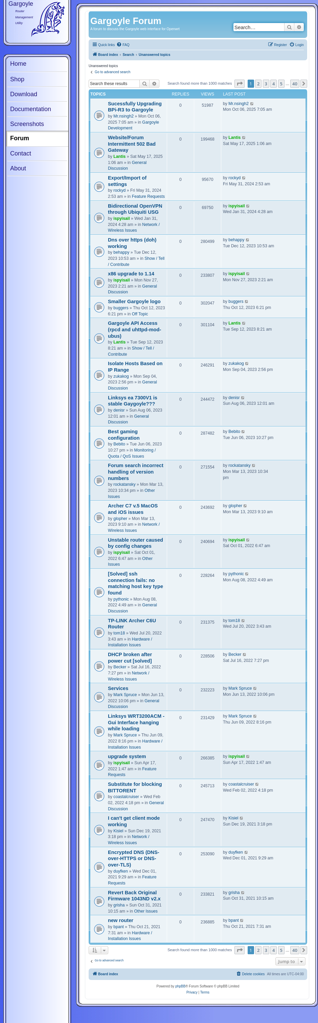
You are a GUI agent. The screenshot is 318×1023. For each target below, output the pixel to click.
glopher (120, 518)
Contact (20, 153)
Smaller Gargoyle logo (134, 301)
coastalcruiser (126, 796)
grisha (118, 905)
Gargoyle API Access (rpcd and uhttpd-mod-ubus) (134, 329)
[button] (239, 84)
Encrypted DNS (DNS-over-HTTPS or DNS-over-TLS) (133, 859)
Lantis (119, 156)
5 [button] (281, 84)
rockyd (119, 190)
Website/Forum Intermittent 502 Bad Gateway (132, 144)
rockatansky (124, 484)
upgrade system (127, 756)
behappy (121, 252)
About (18, 168)
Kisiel (118, 831)
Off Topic (140, 314)
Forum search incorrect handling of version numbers (135, 472)
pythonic (121, 599)
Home (18, 63)
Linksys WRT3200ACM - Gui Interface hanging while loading (136, 722)
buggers (120, 308)
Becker (119, 667)
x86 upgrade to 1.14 (131, 273)
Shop (17, 79)
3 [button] (266, 84)
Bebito (119, 444)
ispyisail (121, 218)
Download (23, 94)
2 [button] (258, 84)
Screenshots (27, 124)
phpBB (180, 986)
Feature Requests (148, 196)
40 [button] (294, 84)
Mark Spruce (125, 694)
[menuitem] (122, 45)
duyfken (120, 871)
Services (118, 688)
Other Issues (146, 911)
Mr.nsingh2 (123, 116)
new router (120, 920)
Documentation (30, 109)
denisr (118, 410)
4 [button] (273, 84)
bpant (118, 926)
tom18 (119, 633)
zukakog (121, 376)
